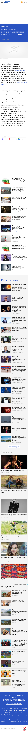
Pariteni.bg (10, 715)
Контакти (25, 721)
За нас (5, 720)
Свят (13, 313)
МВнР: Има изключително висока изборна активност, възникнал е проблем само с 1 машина (19, 682)
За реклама (12, 720)
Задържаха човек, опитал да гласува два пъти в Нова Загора (19, 379)
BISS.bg (6, 712)
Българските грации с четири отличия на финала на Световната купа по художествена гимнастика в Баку (19, 369)
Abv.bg (3, 708)
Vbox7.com (9, 708)
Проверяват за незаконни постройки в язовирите (19, 611)
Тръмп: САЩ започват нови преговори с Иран (19, 427)
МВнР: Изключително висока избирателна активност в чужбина (19, 198)
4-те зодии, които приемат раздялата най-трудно (13, 491)
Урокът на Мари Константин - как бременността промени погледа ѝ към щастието (19, 631)
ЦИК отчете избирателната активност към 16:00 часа (18, 358)
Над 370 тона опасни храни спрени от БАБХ (14, 579)
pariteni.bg (14, 220)
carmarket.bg (14, 231)
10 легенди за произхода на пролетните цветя (13, 536)
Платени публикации (15, 721)
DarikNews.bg (23, 708)
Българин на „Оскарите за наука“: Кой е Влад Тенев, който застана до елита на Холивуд (19, 257)
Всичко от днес (14, 447)
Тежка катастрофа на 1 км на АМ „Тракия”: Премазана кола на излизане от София (19, 190)
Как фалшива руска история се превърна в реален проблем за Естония (19, 438)
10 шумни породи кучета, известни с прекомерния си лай (18, 601)
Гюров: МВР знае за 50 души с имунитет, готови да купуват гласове (19, 298)
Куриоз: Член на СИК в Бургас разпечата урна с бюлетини (19, 329)
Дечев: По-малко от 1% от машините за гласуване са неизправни (19, 399)
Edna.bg (17, 715)
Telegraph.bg (24, 715)
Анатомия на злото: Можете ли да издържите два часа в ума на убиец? (19, 267)
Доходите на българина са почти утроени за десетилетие (19, 218)
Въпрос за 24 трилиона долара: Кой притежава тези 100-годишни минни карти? (19, 209)
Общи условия (20, 720)
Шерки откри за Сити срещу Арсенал (18, 652)
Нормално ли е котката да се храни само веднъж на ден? (19, 592)
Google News (22, 139)
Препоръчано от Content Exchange (20, 584)
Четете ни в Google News (14, 703)
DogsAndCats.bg (13, 710)
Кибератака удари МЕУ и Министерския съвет (19, 407)
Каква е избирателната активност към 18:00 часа (19, 672)
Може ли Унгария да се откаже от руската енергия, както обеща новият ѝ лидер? (19, 389)
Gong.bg (16, 708)
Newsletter (12, 139)
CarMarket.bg (22, 710)
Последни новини (10, 280)
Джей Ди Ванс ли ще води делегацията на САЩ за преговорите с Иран (19, 319)
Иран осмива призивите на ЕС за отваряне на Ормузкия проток (19, 419)
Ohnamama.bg (13, 712)
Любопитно (14, 291)
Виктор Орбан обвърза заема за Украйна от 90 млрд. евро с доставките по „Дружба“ (19, 308)
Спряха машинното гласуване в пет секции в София (19, 338)
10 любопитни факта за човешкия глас (12, 470)
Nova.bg (5, 710)
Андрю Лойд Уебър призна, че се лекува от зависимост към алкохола (19, 348)
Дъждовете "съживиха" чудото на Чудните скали (19, 620)
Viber (4, 139)
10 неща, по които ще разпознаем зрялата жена (13, 558)
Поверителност (4, 721)
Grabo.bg (3, 715)
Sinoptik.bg (21, 712)
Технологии (4, 26)
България (14, 301)
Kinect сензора (20, 70)
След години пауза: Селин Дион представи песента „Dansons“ (14, 515)
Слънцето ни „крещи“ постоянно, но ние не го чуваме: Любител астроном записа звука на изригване (19, 287)
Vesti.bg (7, 2)
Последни (16, 2)
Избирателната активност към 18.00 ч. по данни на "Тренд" (19, 179)
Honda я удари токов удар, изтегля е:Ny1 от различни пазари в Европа (18, 228)
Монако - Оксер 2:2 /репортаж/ (18, 661)
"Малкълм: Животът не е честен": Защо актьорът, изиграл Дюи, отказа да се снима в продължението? (19, 642)
